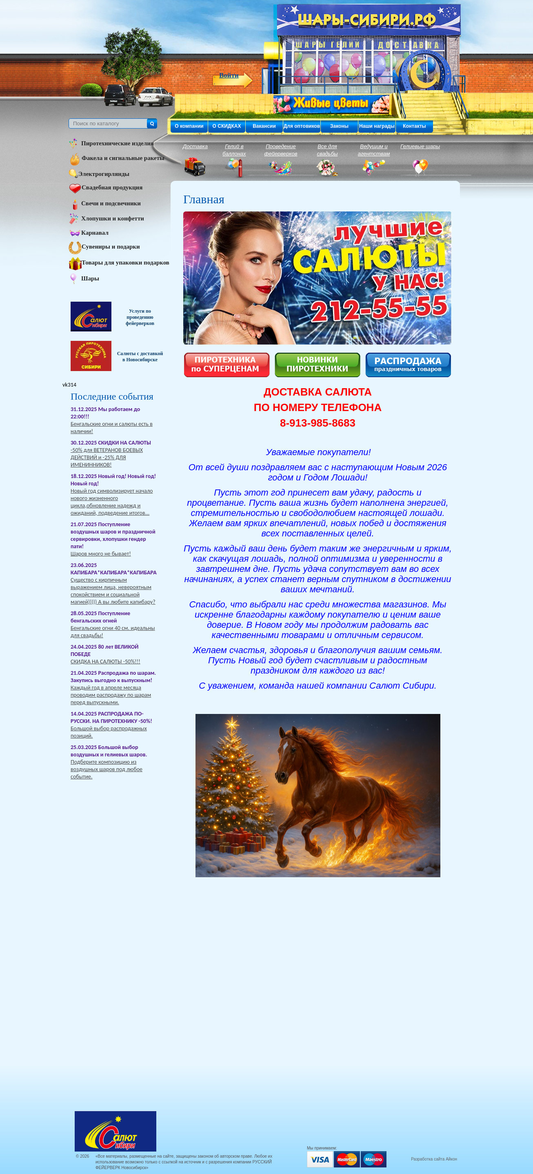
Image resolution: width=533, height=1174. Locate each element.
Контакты (414, 126)
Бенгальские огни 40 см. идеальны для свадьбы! (113, 632)
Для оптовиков (302, 126)
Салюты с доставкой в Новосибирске (140, 356)
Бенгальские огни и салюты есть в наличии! (112, 427)
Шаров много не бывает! (101, 553)
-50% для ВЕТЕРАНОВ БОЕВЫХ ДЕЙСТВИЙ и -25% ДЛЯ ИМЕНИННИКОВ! (107, 457)
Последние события (112, 396)
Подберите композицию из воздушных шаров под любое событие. (106, 769)
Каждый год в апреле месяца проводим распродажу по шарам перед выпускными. (111, 695)
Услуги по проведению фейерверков (140, 317)
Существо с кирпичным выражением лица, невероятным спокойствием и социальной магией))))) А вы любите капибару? (113, 590)
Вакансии (264, 126)
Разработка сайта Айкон (434, 1159)
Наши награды (377, 126)
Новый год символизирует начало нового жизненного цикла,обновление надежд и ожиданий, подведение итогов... (112, 501)
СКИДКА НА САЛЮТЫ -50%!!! (105, 661)
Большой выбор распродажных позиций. (109, 732)
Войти (229, 75)
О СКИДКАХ (227, 126)
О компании (189, 126)
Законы (339, 126)
